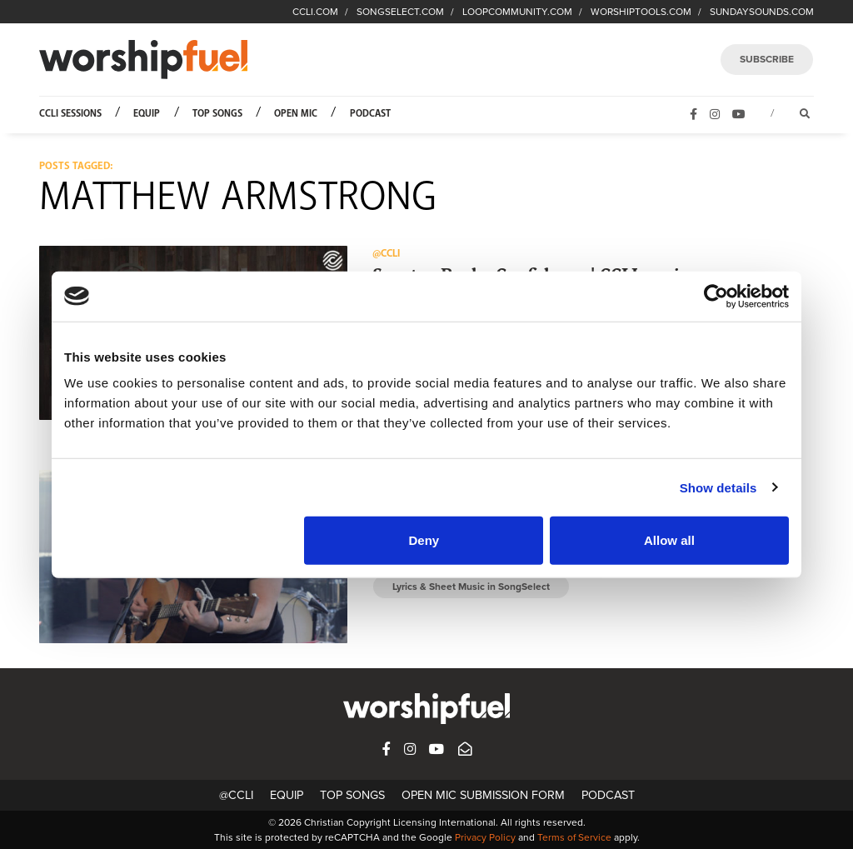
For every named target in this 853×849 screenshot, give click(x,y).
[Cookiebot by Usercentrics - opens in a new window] (716, 295)
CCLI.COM (315, 11)
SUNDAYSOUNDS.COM (762, 11)
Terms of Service (574, 837)
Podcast (370, 114)
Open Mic (295, 114)
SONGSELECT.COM (400, 11)
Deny (424, 540)
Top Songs (217, 114)
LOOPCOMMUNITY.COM (517, 11)
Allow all (669, 540)
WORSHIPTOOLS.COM (641, 11)
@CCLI (236, 795)
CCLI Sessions (70, 114)
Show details (718, 487)
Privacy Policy (485, 837)
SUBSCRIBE (767, 59)
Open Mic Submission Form (483, 795)
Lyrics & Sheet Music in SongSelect (471, 586)
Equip (146, 114)
